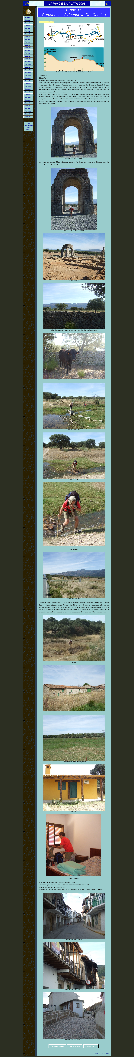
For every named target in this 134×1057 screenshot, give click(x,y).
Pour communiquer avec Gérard (28, 126)
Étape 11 (28, 50)
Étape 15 (28, 61)
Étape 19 (28, 72)
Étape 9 (27, 45)
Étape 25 (28, 89)
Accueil (27, 17)
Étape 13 (28, 56)
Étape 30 (28, 103)
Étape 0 (27, 20)
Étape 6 (27, 37)
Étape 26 (28, 92)
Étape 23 (28, 83)
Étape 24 (28, 86)
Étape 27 (28, 94)
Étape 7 (27, 39)
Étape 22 (28, 81)
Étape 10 (28, 48)
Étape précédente (57, 1046)
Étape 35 (28, 117)
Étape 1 (27, 23)
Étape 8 (27, 42)
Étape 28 (28, 97)
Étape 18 (28, 70)
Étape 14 (28, 59)
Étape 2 (27, 25)
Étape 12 (28, 53)
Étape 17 (28, 67)
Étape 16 (28, 64)
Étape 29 (28, 100)
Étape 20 (28, 75)
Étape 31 (28, 106)
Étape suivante (90, 1046)
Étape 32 (28, 108)
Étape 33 (28, 111)
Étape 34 (28, 114)
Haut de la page (74, 1046)
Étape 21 (28, 78)
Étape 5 (27, 34)
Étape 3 (27, 28)
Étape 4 (27, 31)
